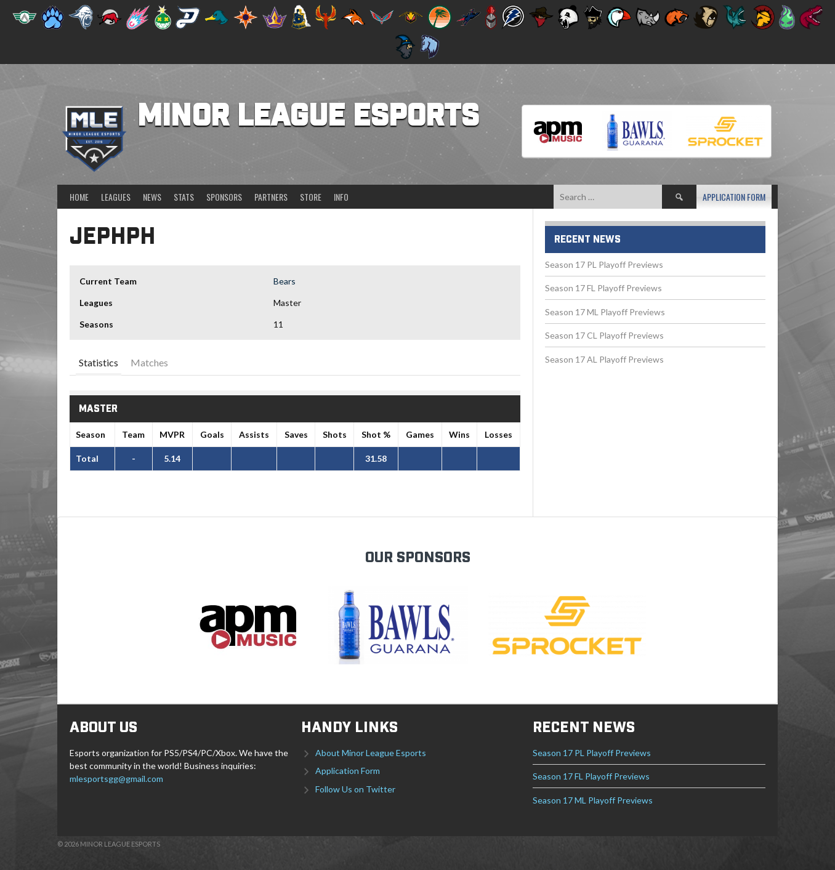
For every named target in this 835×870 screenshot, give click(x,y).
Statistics (98, 362)
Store (310, 196)
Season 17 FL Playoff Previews (603, 288)
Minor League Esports (308, 117)
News (152, 196)
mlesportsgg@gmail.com (116, 778)
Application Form (734, 196)
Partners (271, 196)
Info (341, 196)
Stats (184, 196)
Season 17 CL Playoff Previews (604, 335)
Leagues (116, 196)
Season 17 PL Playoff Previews (604, 264)
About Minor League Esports (370, 752)
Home (79, 196)
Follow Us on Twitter (355, 789)
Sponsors (224, 196)
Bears (284, 281)
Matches (149, 362)
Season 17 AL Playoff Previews (604, 359)
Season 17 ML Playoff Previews (605, 312)
